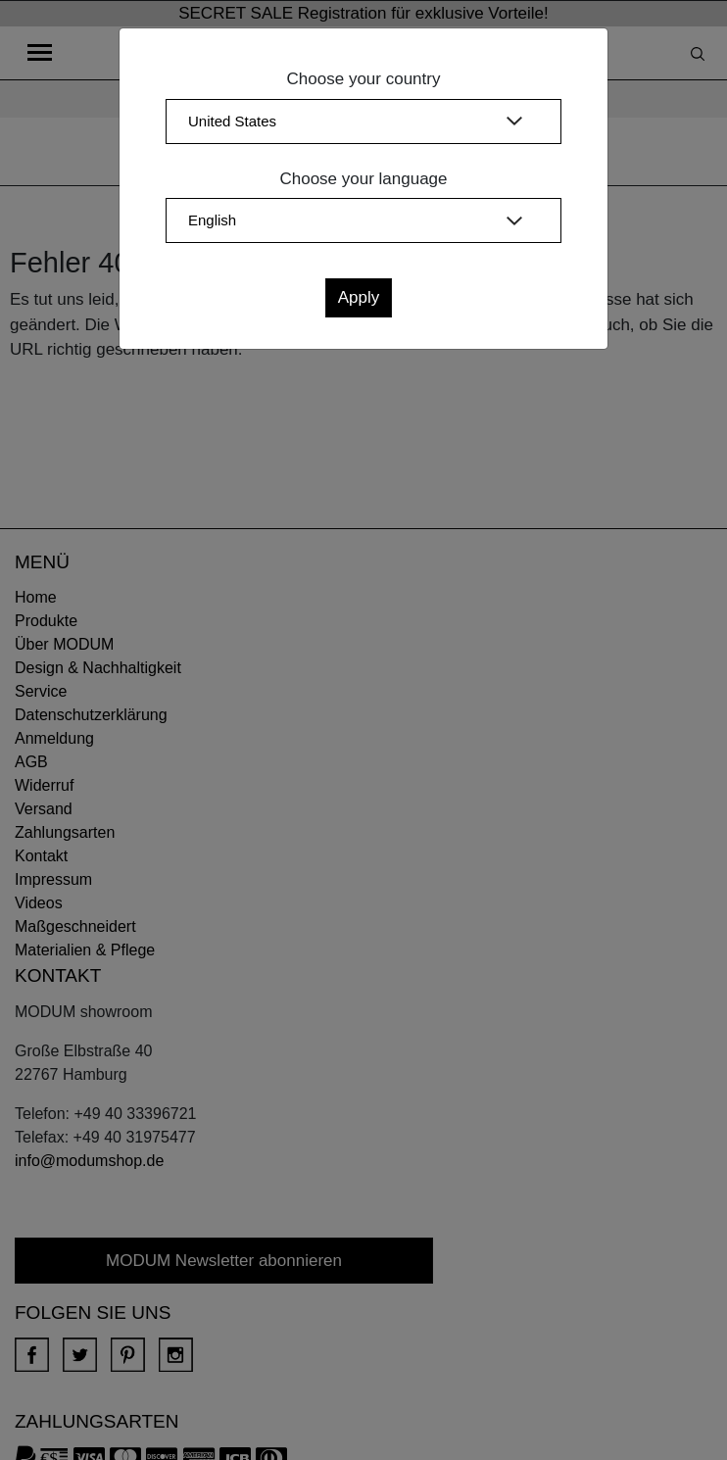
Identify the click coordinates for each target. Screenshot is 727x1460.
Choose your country (364, 79)
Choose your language (363, 179)
